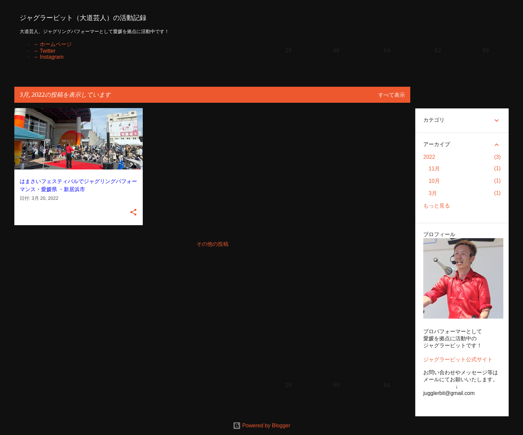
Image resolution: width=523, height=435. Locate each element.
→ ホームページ (52, 44)
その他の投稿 (212, 244)
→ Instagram (48, 57)
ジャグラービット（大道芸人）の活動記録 (83, 17)
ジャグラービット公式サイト (458, 359)
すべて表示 (391, 95)
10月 (434, 181)
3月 (433, 193)
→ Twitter (44, 51)
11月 (434, 168)
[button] (133, 212)
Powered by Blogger (262, 425)
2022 (429, 157)
